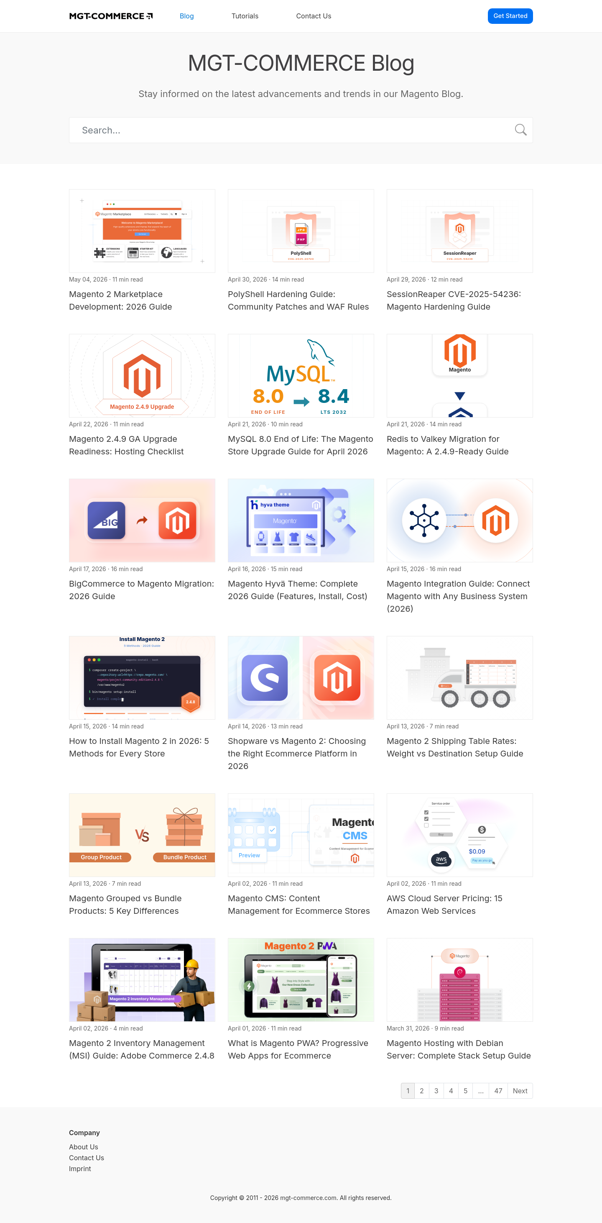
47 (498, 1091)
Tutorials (245, 16)
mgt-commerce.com (308, 1197)
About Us (83, 1147)
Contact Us (313, 16)
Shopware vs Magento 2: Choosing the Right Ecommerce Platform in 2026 (297, 753)
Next (520, 1091)
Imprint (80, 1168)
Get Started (510, 16)
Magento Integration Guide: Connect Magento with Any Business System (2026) (458, 596)
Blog (187, 16)
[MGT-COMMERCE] (111, 16)
